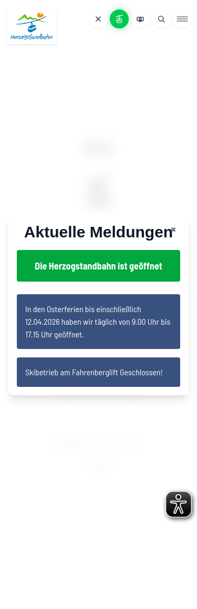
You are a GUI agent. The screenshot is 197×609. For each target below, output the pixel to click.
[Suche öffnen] (161, 18)
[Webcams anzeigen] (140, 18)
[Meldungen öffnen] (98, 18)
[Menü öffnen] (182, 18)
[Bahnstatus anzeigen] (119, 18)
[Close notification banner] (173, 229)
